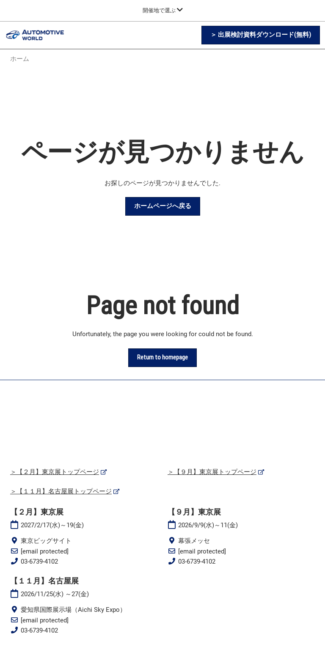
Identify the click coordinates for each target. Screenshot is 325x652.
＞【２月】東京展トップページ (54, 472)
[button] (260, 35)
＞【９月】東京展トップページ (212, 472)
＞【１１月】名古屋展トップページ (61, 491)
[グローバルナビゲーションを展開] (163, 10)
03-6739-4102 (39, 561)
